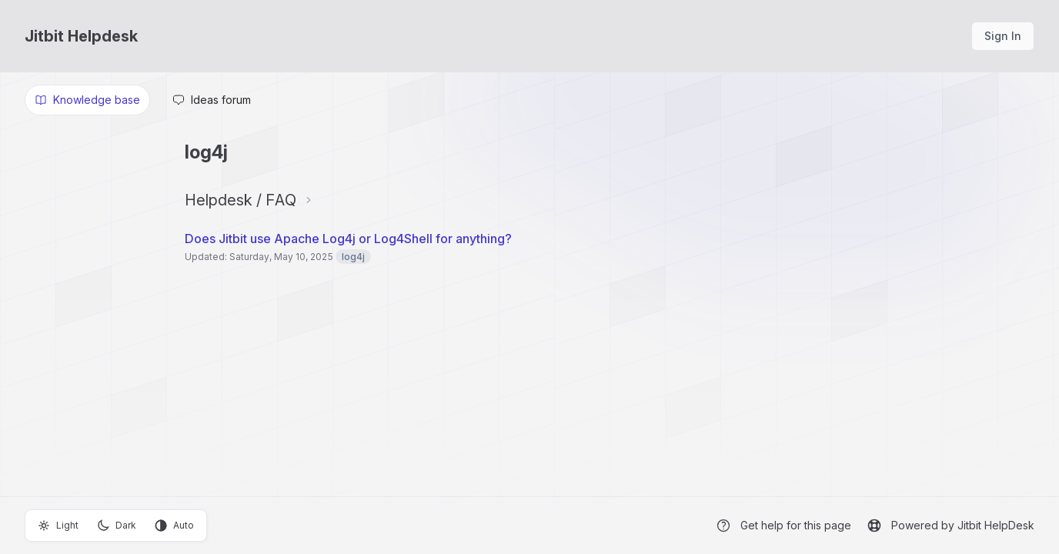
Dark (116, 525)
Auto (174, 525)
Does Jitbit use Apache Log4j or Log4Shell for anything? (348, 238)
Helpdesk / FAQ (240, 200)
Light (58, 525)
